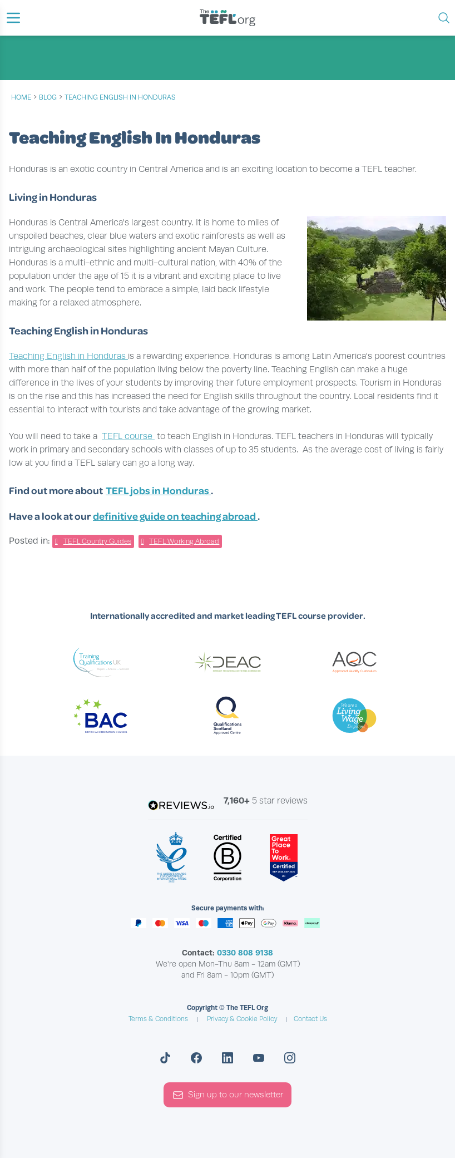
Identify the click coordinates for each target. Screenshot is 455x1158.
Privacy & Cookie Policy (242, 1019)
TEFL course (128, 436)
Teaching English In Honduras (120, 97)
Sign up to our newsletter (227, 1095)
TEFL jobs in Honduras (158, 490)
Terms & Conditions (158, 1019)
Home (21, 97)
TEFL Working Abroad (184, 541)
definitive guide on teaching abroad (175, 516)
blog (48, 97)
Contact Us (310, 1019)
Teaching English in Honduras (68, 356)
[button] (13, 18)
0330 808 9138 (245, 952)
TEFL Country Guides (97, 541)
